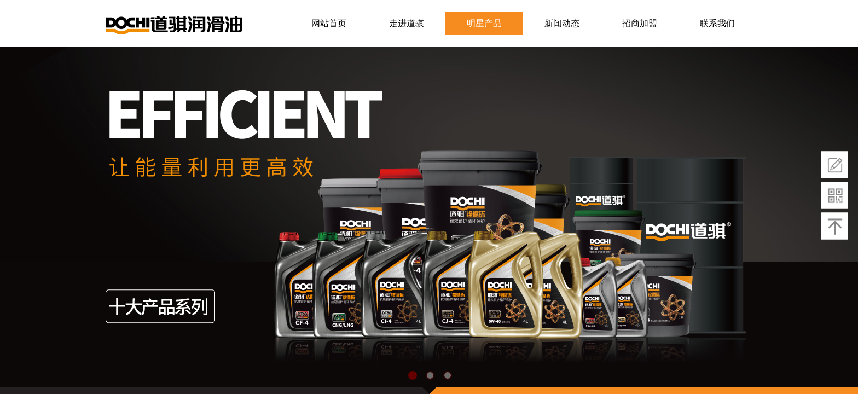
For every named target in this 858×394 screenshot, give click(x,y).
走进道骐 (406, 23)
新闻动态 (561, 23)
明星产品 (484, 23)
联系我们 (717, 23)
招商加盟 (639, 23)
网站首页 (328, 23)
